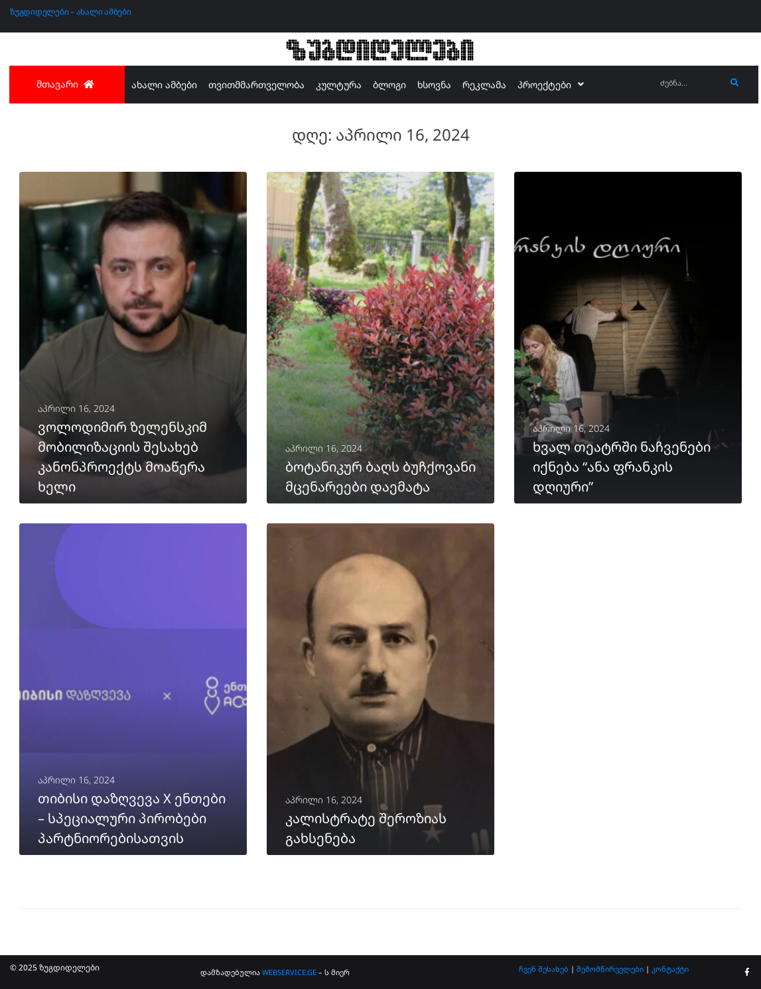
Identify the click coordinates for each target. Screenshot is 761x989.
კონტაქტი (670, 969)
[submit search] (734, 83)
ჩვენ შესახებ (544, 969)
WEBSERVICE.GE (290, 972)
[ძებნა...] (689, 83)
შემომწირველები (610, 969)
